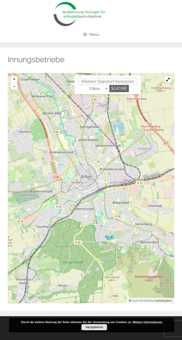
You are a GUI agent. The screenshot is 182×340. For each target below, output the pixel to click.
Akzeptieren (94, 327)
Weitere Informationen (147, 322)
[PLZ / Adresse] (107, 81)
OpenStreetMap (143, 300)
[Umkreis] (97, 88)
